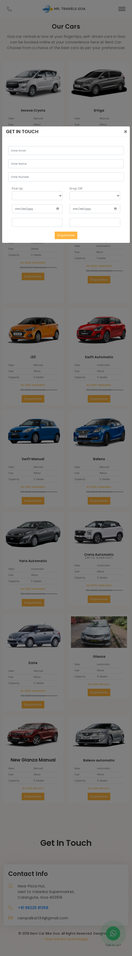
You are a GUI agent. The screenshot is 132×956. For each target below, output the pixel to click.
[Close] (125, 131)
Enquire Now (66, 235)
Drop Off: (76, 188)
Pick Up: (18, 188)
